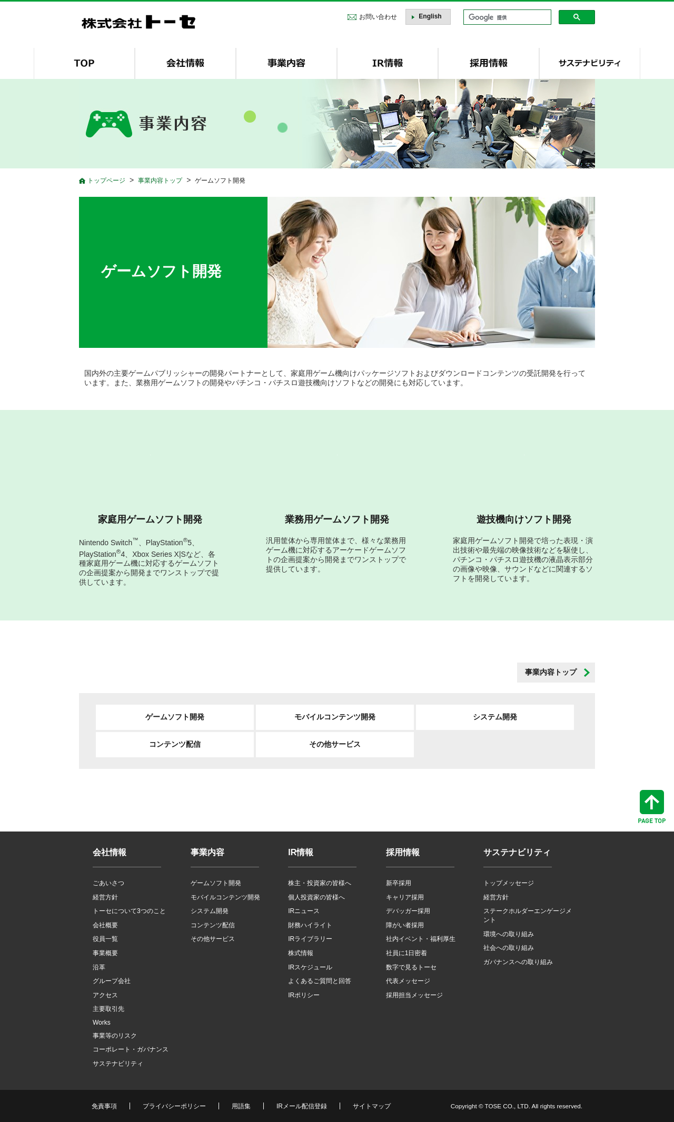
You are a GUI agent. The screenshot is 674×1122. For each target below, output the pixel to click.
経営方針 (105, 897)
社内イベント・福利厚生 (420, 939)
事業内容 (207, 852)
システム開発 (495, 717)
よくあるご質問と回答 (319, 981)
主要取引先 (108, 1009)
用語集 (241, 1106)
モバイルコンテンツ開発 (334, 717)
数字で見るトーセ (411, 967)
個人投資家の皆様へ (316, 897)
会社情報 (109, 852)
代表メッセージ (408, 981)
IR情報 (300, 852)
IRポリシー (304, 995)
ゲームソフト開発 (174, 717)
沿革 (99, 967)
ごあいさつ (108, 883)
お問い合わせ (378, 17)
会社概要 (105, 925)
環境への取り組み (508, 934)
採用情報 (403, 852)
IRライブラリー (310, 939)
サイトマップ (372, 1106)
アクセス (105, 995)
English (430, 16)
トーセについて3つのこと (129, 911)
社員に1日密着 (407, 953)
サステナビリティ (118, 1063)
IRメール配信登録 (301, 1106)
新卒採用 (398, 883)
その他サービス (335, 744)
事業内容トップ (551, 672)
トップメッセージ (508, 883)
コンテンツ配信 (175, 744)
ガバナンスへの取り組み (518, 962)
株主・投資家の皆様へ (319, 883)
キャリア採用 (405, 897)
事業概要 (105, 953)
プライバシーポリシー (174, 1106)
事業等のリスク (115, 1035)
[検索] (506, 17)
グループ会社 (112, 981)
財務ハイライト (310, 925)
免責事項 (104, 1106)
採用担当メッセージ (414, 995)
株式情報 (300, 953)
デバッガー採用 (408, 911)
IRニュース (304, 911)
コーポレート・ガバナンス (130, 1049)
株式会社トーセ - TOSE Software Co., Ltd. (138, 22)
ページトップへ (652, 806)
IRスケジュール (310, 967)
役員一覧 (105, 939)
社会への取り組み (508, 947)
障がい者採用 (405, 925)
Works (102, 1022)
